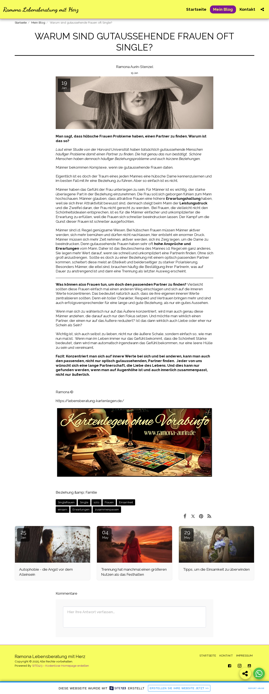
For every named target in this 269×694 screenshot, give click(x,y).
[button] (262, 9)
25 (23, 534)
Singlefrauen (66, 502)
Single (84, 502)
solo (96, 502)
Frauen (109, 502)
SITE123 (37, 665)
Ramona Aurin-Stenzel (134, 67)
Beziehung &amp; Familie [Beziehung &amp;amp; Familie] (76, 492)
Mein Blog (38, 22)
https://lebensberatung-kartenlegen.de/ (90, 401)
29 (187, 534)
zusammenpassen (107, 509)
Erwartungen (81, 509)
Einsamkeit (126, 502)
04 (105, 534)
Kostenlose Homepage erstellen (67, 665)
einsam (62, 509)
